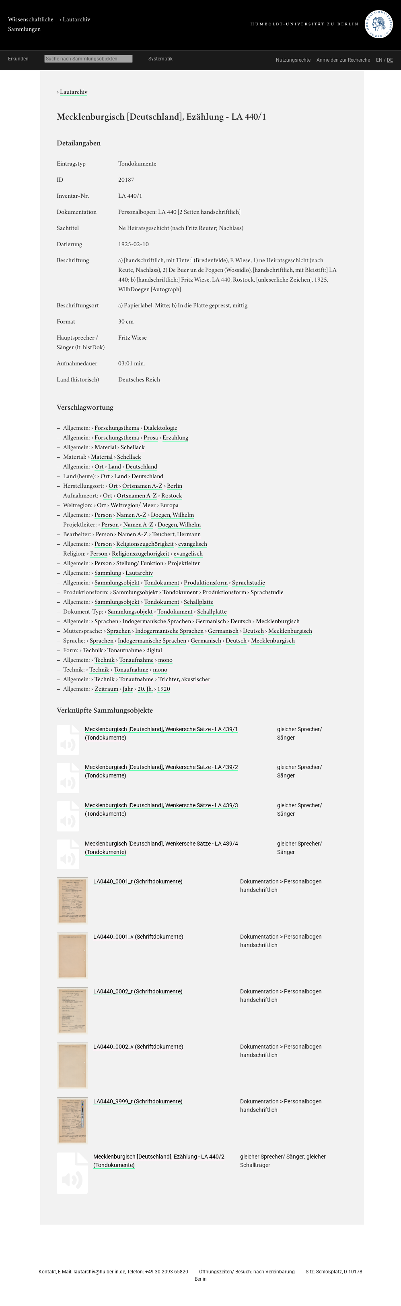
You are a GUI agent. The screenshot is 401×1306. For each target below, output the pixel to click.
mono (165, 659)
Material (105, 446)
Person (103, 514)
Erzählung (175, 436)
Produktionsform (206, 581)
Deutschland (141, 465)
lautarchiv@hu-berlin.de (99, 1272)
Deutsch (240, 620)
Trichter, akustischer (184, 678)
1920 (163, 688)
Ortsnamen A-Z (142, 485)
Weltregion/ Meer (133, 504)
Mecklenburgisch (278, 620)
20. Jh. (145, 688)
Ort (99, 465)
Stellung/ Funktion (139, 562)
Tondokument (161, 581)
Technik (93, 649)
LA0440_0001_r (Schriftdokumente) (138, 881)
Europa (169, 504)
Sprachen (106, 620)
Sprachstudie (248, 581)
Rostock (171, 494)
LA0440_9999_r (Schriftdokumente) (138, 1101)
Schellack (133, 446)
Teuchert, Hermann (176, 533)
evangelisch (192, 543)
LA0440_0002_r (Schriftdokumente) (138, 991)
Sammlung (108, 572)
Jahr (128, 688)
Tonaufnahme (124, 649)
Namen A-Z (131, 514)
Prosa (151, 436)
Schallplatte (199, 601)
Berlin (174, 485)
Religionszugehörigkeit (145, 543)
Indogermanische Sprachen (157, 620)
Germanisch (210, 620)
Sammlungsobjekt (117, 581)
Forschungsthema (117, 427)
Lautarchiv (76, 18)
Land (114, 465)
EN (379, 60)
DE (390, 60)
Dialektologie (160, 427)
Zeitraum (106, 688)
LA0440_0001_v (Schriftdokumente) (138, 936)
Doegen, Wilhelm (172, 514)
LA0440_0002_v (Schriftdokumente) (138, 1046)
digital (154, 649)
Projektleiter (184, 562)
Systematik (160, 59)
